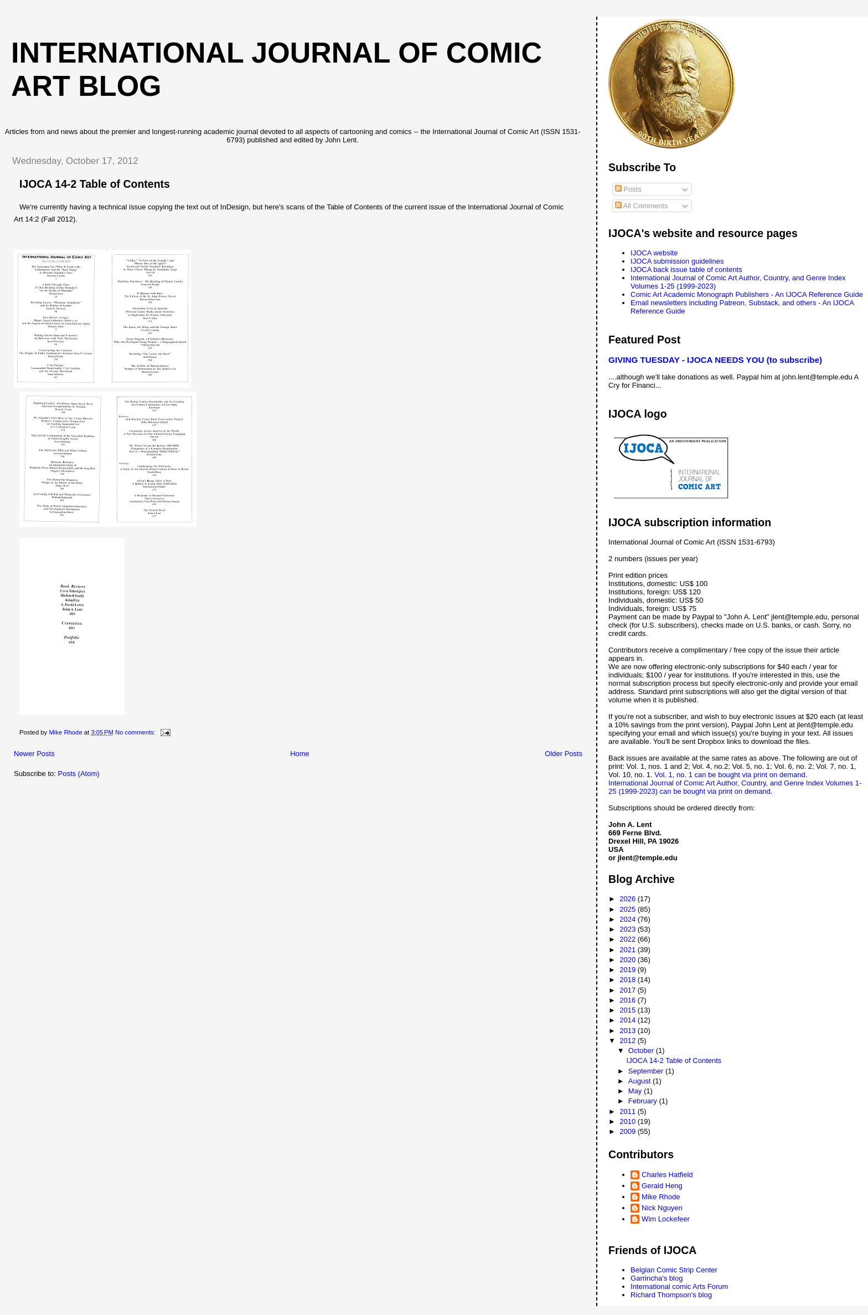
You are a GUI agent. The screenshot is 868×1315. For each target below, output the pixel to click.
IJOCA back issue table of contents (686, 269)
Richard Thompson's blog (671, 1295)
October (642, 1050)
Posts (628, 189)
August (640, 1081)
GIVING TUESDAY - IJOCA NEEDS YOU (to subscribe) (715, 359)
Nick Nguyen (662, 1208)
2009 (628, 1131)
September (646, 1071)
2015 (628, 1010)
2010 (628, 1121)
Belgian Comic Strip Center (674, 1270)
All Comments (641, 206)
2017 (628, 990)
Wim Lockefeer (666, 1219)
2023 (628, 929)
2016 (628, 1000)
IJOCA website (654, 253)
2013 (628, 1030)
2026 (628, 899)
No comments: (136, 732)
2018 (628, 979)
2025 (628, 909)
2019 (628, 969)
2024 (628, 919)
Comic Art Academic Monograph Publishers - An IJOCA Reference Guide (747, 294)
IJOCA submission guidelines (677, 261)
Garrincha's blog (657, 1278)
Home (299, 753)
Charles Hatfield (667, 1174)
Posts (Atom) (79, 773)
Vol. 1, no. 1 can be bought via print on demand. (730, 774)
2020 (628, 960)
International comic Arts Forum (679, 1286)
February (643, 1101)
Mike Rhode (661, 1197)
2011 (628, 1111)
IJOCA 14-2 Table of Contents (94, 184)
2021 (628, 950)
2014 (628, 1020)
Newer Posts (34, 753)
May (636, 1091)
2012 (628, 1040)
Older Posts (563, 753)
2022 (628, 939)
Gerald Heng (662, 1186)
